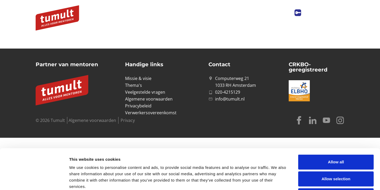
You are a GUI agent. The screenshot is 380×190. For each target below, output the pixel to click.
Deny (336, 155)
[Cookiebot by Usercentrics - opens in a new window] (34, 180)
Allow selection (335, 138)
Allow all (336, 121)
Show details (277, 179)
